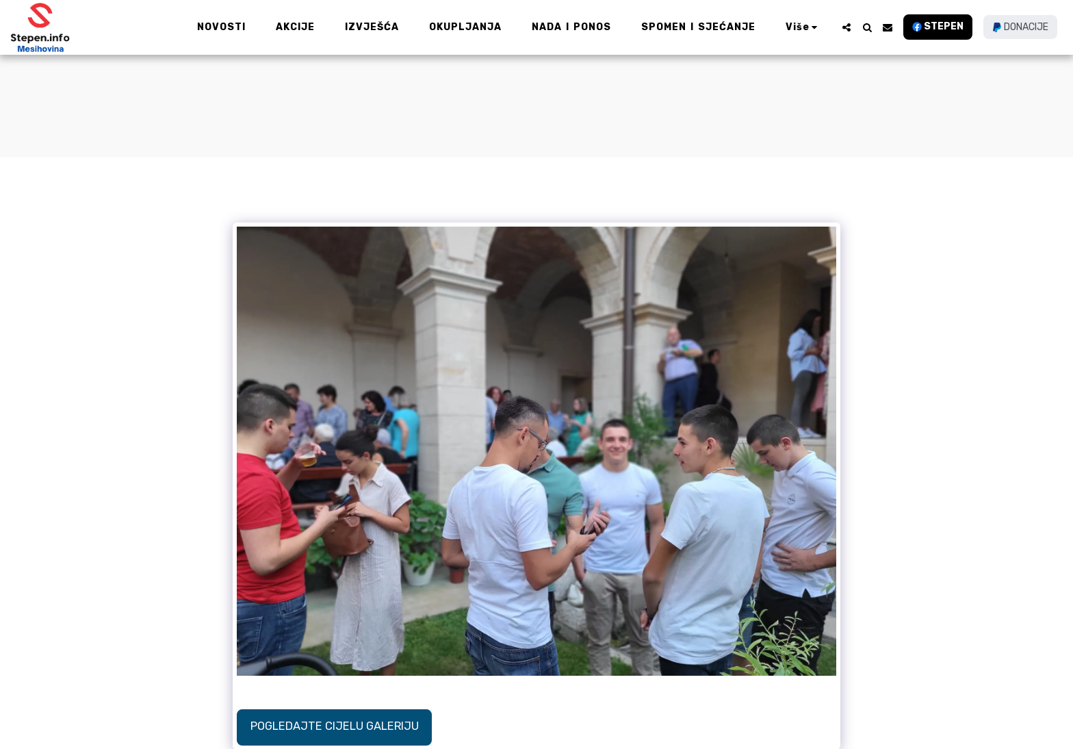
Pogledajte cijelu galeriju (334, 726)
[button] (846, 27)
